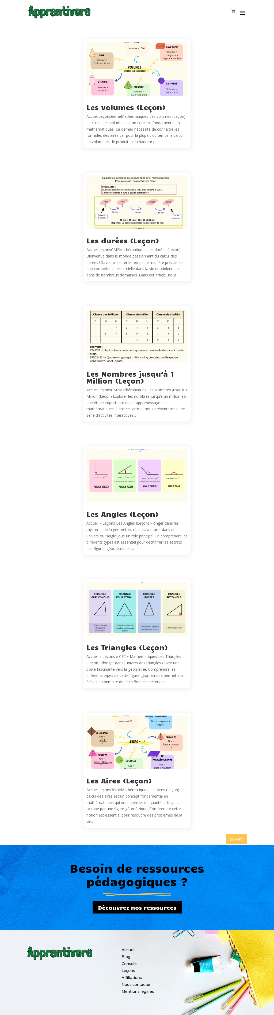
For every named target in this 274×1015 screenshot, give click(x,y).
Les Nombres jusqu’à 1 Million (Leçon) (130, 377)
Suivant (236, 839)
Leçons (128, 970)
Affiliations (131, 977)
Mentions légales (137, 991)
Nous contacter (136, 984)
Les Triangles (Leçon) (127, 647)
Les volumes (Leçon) (126, 107)
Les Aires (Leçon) (119, 780)
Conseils (129, 963)
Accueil (128, 949)
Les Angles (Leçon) (122, 513)
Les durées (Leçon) (122, 240)
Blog (125, 956)
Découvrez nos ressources (137, 907)
